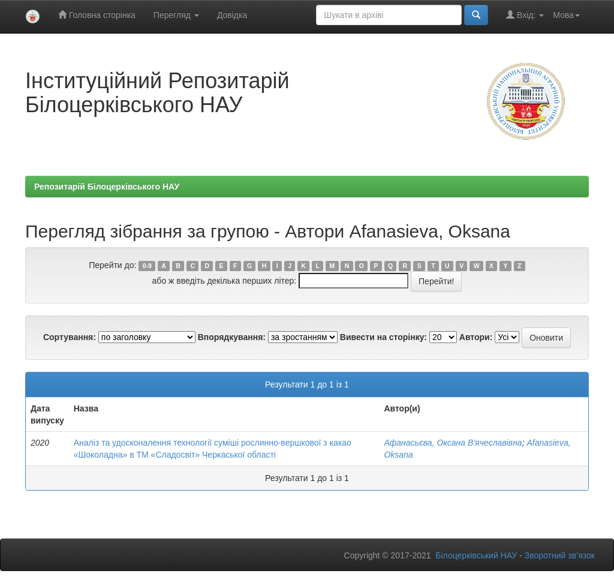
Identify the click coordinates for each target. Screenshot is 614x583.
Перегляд (176, 15)
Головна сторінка (97, 15)
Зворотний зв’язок (560, 555)
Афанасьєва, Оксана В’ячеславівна (453, 442)
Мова (566, 15)
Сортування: (69, 337)
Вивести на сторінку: (383, 337)
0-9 (147, 265)
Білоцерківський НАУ (476, 555)
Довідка (232, 15)
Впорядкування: (232, 337)
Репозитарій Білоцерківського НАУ (106, 186)
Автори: (476, 337)
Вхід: (525, 15)
